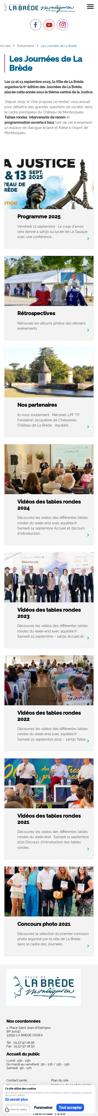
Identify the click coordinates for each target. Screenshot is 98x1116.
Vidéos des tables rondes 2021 (49, 819)
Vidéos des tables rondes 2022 (49, 716)
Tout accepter (70, 1108)
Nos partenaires (37, 405)
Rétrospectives (36, 313)
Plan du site (59, 1080)
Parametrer (43, 1108)
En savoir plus (16, 1099)
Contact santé (16, 1080)
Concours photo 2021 (43, 924)
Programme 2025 (39, 216)
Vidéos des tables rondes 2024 (49, 505)
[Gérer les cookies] (16, 1110)
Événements (25, 46)
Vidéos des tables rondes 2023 (49, 613)
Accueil (5, 46)
